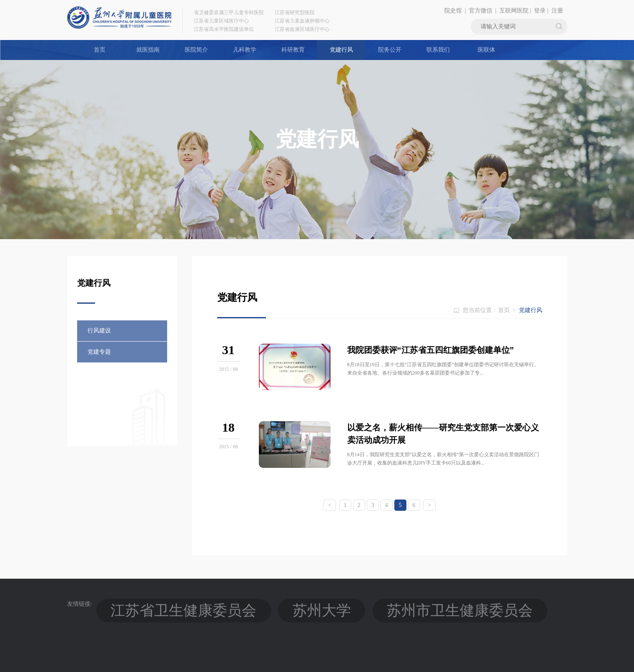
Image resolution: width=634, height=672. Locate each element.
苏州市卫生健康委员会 (263, 603)
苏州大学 (199, 603)
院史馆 (453, 10)
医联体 (486, 50)
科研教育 (293, 50)
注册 (557, 10)
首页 (99, 50)
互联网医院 (514, 10)
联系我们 (438, 50)
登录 (540, 10)
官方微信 (480, 10)
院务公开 (389, 50)
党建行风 (341, 50)
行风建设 (99, 330)
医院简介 (196, 50)
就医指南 (148, 50)
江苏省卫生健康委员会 (136, 603)
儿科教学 (244, 50)
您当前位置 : (479, 310)
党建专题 (99, 352)
